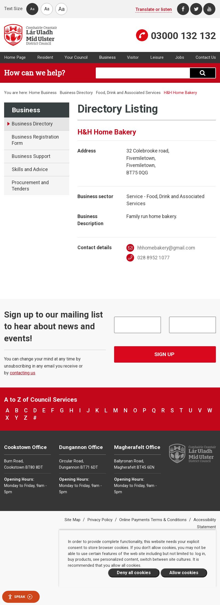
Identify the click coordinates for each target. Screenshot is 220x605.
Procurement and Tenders (30, 186)
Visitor (133, 57)
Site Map (73, 519)
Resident (45, 57)
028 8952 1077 (148, 258)
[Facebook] (183, 9)
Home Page (15, 57)
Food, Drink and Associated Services (128, 92)
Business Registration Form (35, 140)
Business (107, 57)
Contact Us (206, 57)
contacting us (22, 372)
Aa (32, 9)
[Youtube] (209, 9)
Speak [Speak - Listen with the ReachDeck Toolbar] (20, 596)
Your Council (76, 57)
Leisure (157, 57)
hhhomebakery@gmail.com (160, 248)
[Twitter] (196, 9)
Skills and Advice (30, 169)
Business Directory (76, 92)
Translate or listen (153, 9)
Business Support (31, 156)
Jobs (179, 57)
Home (34, 92)
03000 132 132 (183, 36)
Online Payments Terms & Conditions (153, 519)
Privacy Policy (100, 519)
